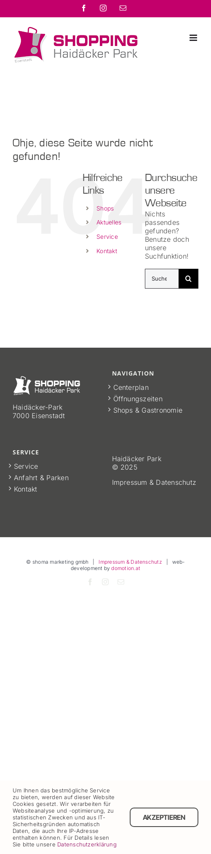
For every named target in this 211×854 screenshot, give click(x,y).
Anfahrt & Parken (41, 477)
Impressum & (134, 482)
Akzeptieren (164, 817)
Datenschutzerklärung (87, 844)
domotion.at (125, 568)
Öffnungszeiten (138, 399)
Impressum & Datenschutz (130, 562)
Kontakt (106, 250)
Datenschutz (176, 482)
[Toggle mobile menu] (194, 37)
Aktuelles (108, 222)
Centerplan (131, 387)
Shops (105, 208)
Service (107, 236)
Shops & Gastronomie (148, 410)
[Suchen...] (162, 279)
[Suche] (188, 279)
